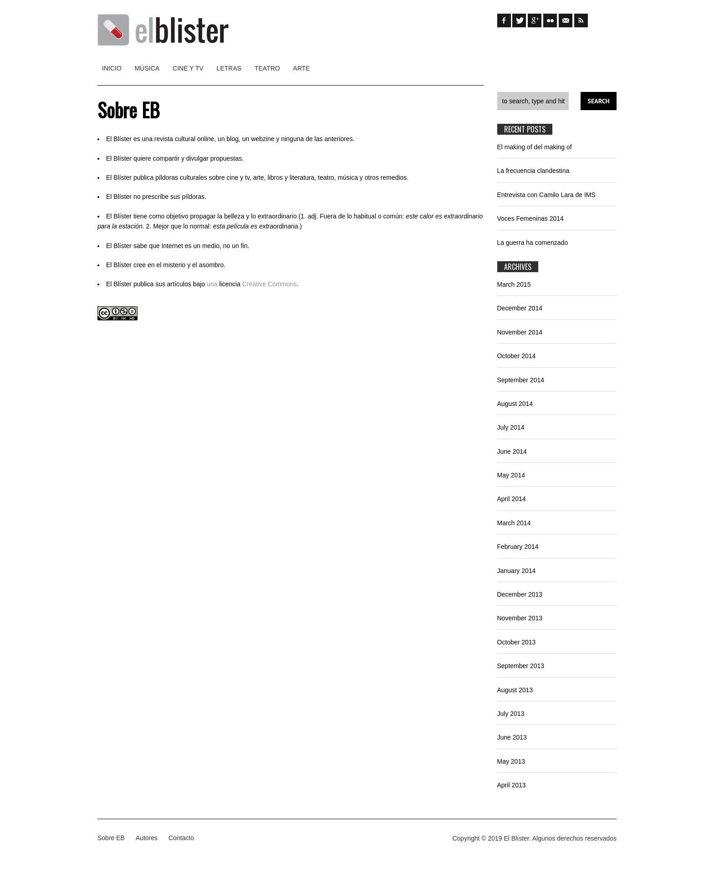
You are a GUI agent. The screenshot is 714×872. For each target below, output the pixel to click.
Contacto (181, 838)
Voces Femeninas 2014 (530, 218)
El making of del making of (534, 147)
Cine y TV (188, 68)
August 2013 (515, 690)
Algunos (544, 838)
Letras (229, 68)
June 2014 (512, 451)
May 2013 (511, 761)
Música (147, 68)
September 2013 (521, 665)
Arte (301, 68)
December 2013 (520, 594)
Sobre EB (111, 838)
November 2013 (520, 618)
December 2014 (520, 308)
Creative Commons (269, 284)
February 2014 (518, 546)
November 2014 (520, 332)
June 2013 (512, 737)
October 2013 (516, 642)
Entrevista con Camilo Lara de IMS (546, 194)
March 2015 (514, 284)
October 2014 (516, 356)
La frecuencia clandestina (533, 170)
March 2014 (514, 523)
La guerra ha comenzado (532, 242)
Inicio (112, 68)
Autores (147, 838)
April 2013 (511, 785)
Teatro (267, 68)
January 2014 (516, 570)
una (212, 284)
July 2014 (511, 427)
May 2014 (511, 475)
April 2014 (511, 498)
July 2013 (511, 713)
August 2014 (515, 403)
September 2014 (521, 380)
